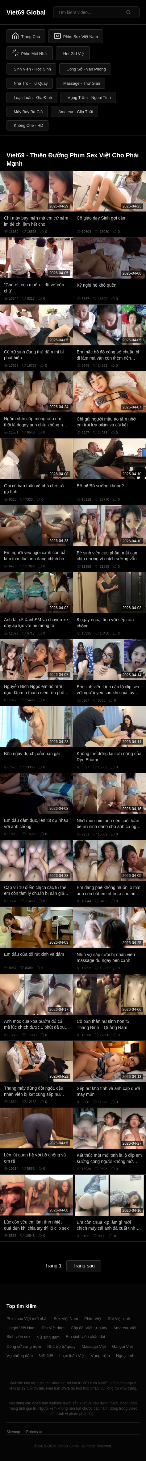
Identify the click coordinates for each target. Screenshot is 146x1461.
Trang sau (84, 1265)
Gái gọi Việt (122, 1346)
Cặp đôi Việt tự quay (89, 1328)
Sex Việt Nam (66, 1318)
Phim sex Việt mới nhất (27, 1318)
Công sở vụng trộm (23, 1346)
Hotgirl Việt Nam (20, 1328)
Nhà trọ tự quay (61, 1346)
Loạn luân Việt (72, 1355)
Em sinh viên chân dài (85, 1336)
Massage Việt (94, 1346)
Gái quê (46, 1355)
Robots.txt (34, 1432)
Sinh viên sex (18, 1336)
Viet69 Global (25, 12)
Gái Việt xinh (118, 1318)
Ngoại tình (125, 1355)
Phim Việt (92, 1318)
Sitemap (13, 1432)
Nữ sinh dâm (48, 1337)
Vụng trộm (100, 1355)
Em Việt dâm (53, 1328)
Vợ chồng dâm (19, 1355)
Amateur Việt (124, 1328)
